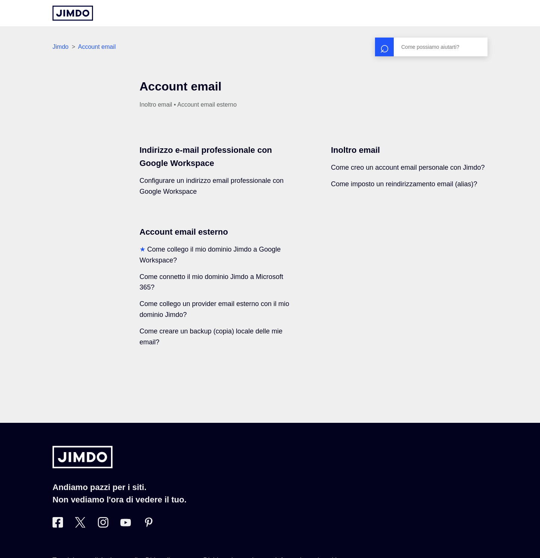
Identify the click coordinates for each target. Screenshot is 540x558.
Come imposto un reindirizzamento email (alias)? (404, 184)
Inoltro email (355, 150)
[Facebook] (57, 525)
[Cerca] (431, 47)
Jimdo (60, 47)
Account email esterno (184, 232)
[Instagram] (103, 525)
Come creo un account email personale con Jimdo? (407, 167)
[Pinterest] (148, 525)
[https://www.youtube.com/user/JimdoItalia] (125, 525)
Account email (97, 47)
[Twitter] (80, 525)
